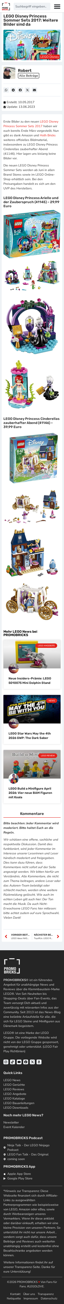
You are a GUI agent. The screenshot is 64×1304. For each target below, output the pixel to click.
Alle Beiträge (28, 76)
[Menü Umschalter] (57, 6)
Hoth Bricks (48, 135)
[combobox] (32, 6)
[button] (6, 90)
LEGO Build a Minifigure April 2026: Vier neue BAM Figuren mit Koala (30, 793)
